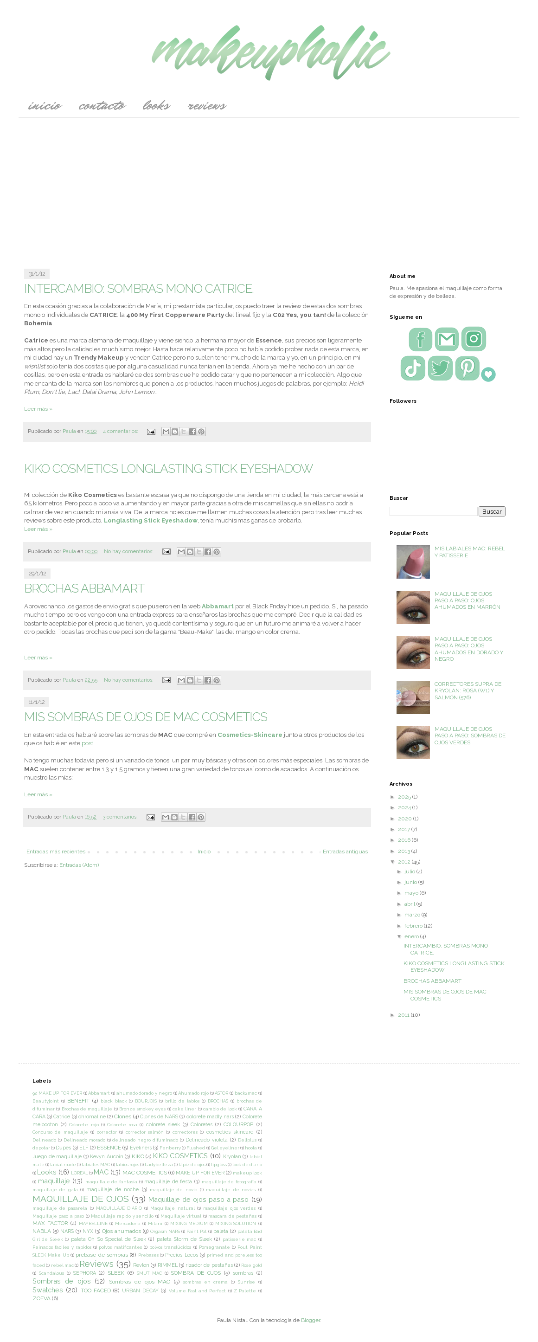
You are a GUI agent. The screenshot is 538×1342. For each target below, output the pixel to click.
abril (410, 904)
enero (412, 936)
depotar (41, 1147)
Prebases (148, 1255)
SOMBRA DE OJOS (196, 1273)
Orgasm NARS (165, 1231)
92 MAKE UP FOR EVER (57, 1093)
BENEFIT (78, 1100)
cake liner (184, 1108)
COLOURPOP (238, 1125)
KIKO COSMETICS (180, 1156)
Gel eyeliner (225, 1147)
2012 (405, 861)
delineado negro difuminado (145, 1139)
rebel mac (62, 1265)
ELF (84, 1148)
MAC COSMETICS (144, 1172)
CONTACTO (101, 105)
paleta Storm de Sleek (184, 1239)
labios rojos (127, 1164)
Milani (155, 1223)
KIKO (138, 1156)
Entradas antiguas (345, 851)
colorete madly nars (210, 1117)
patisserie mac (239, 1239)
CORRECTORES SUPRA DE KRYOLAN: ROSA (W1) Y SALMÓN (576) (468, 691)
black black (114, 1100)
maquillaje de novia (174, 1189)
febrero (414, 926)
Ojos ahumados (121, 1231)
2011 (404, 1015)
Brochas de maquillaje (87, 1108)
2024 (405, 807)
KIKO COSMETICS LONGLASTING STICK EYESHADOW (168, 468)
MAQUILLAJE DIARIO (119, 1208)
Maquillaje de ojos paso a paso (198, 1199)
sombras (243, 1273)
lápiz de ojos (192, 1164)
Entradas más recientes (55, 851)
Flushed (195, 1147)
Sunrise (246, 1281)
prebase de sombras (102, 1255)
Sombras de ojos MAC (139, 1281)
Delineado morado (84, 1139)
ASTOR (221, 1093)
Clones (122, 1116)
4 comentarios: (121, 431)
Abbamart (218, 606)
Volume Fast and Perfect (197, 1290)
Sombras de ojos (61, 1281)
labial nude (63, 1164)
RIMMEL (168, 1265)
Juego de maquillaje (57, 1157)
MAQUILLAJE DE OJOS (80, 1199)
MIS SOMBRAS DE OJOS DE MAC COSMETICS (145, 717)
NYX (88, 1231)
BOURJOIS (146, 1100)
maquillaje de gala (55, 1189)
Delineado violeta (207, 1140)
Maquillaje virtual (180, 1216)
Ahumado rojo (193, 1093)
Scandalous (51, 1273)
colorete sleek (163, 1125)
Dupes (63, 1148)
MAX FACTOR (50, 1223)
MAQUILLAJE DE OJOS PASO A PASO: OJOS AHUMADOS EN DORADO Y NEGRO (469, 649)
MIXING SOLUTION (235, 1223)
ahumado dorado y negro (144, 1093)
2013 (404, 851)
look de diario (247, 1164)
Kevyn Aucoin (106, 1157)
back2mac (246, 1093)
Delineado (44, 1139)
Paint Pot (196, 1231)
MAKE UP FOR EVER (200, 1173)
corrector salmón (145, 1132)
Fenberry (170, 1147)
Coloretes (201, 1125)
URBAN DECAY (140, 1291)
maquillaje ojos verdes (229, 1208)
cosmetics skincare (229, 1132)
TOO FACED (96, 1290)
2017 (404, 829)
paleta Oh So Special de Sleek (108, 1239)
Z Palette (245, 1290)
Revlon (141, 1265)
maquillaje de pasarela (59, 1208)
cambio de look (220, 1108)
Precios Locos (181, 1255)
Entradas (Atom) (79, 865)
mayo (412, 893)
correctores (185, 1132)
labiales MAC (96, 1164)
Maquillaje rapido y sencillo (122, 1216)
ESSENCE (109, 1147)
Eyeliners (141, 1148)
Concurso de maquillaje (60, 1132)
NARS (67, 1231)
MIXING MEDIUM (189, 1223)
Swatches (47, 1290)
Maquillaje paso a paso (58, 1216)
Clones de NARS (159, 1117)
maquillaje (54, 1181)
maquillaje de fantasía (111, 1181)
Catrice (61, 1117)
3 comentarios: (121, 817)
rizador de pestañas (209, 1265)
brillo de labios (182, 1100)
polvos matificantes (120, 1247)
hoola (251, 1147)
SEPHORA (84, 1273)
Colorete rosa (122, 1124)
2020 (405, 818)
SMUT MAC (149, 1273)
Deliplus (247, 1139)
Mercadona (128, 1223)
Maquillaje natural (172, 1208)
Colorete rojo (83, 1124)
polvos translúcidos (170, 1247)
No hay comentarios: (129, 551)
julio (410, 871)
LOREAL (79, 1172)
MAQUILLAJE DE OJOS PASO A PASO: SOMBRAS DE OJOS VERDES (470, 736)
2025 (405, 797)
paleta (220, 1231)
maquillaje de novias (231, 1189)
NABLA (41, 1231)
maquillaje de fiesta (168, 1182)
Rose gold (251, 1265)
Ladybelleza (159, 1164)
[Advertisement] (269, 187)
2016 (405, 840)
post (87, 743)
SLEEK (116, 1273)
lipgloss (219, 1164)
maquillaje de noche (112, 1190)
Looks (155, 105)
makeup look (247, 1172)
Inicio (44, 105)
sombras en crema (205, 1281)
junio (411, 882)
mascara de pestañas (232, 1216)
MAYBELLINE (93, 1223)
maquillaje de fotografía (229, 1181)
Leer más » (38, 409)
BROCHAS (218, 1100)
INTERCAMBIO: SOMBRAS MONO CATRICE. (139, 288)
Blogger (310, 1320)
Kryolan (232, 1157)
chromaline (92, 1117)
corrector (107, 1132)
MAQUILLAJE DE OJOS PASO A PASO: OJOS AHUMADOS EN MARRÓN (467, 601)
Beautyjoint (45, 1100)
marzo (413, 914)
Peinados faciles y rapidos (61, 1247)
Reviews (206, 105)
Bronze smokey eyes (142, 1108)
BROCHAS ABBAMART (84, 588)
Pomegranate (214, 1247)
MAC (101, 1172)
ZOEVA (41, 1298)
